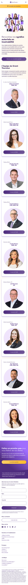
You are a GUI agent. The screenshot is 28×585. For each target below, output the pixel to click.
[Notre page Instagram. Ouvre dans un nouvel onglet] (5, 527)
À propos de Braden (14, 192)
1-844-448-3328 (14, 520)
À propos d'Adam (14, 112)
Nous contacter (5, 552)
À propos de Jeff (14, 312)
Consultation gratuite (14, 462)
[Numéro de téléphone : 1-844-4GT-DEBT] (2, 2)
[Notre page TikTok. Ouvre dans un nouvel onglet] (15, 527)
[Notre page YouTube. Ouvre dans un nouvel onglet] (2, 527)
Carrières (4, 549)
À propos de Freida (14, 272)
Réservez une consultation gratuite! (14, 59)
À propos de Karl (14, 392)
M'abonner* (14, 507)
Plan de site (4, 560)
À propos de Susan (14, 432)
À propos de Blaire (14, 152)
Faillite (3, 538)
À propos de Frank (14, 232)
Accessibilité (5, 565)
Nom (3, 493)
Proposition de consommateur (8, 536)
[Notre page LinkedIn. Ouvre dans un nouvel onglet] (12, 527)
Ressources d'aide (5, 540)
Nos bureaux (4, 550)
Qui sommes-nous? (6, 547)
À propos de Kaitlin (14, 352)
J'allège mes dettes (6, 535)
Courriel (4, 500)
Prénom (4, 487)
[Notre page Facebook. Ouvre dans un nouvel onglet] (7, 527)
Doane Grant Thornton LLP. (9, 476)
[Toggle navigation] (26, 2)
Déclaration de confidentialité (8, 561)
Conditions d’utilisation (7, 563)
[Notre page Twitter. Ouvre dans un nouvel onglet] (10, 527)
